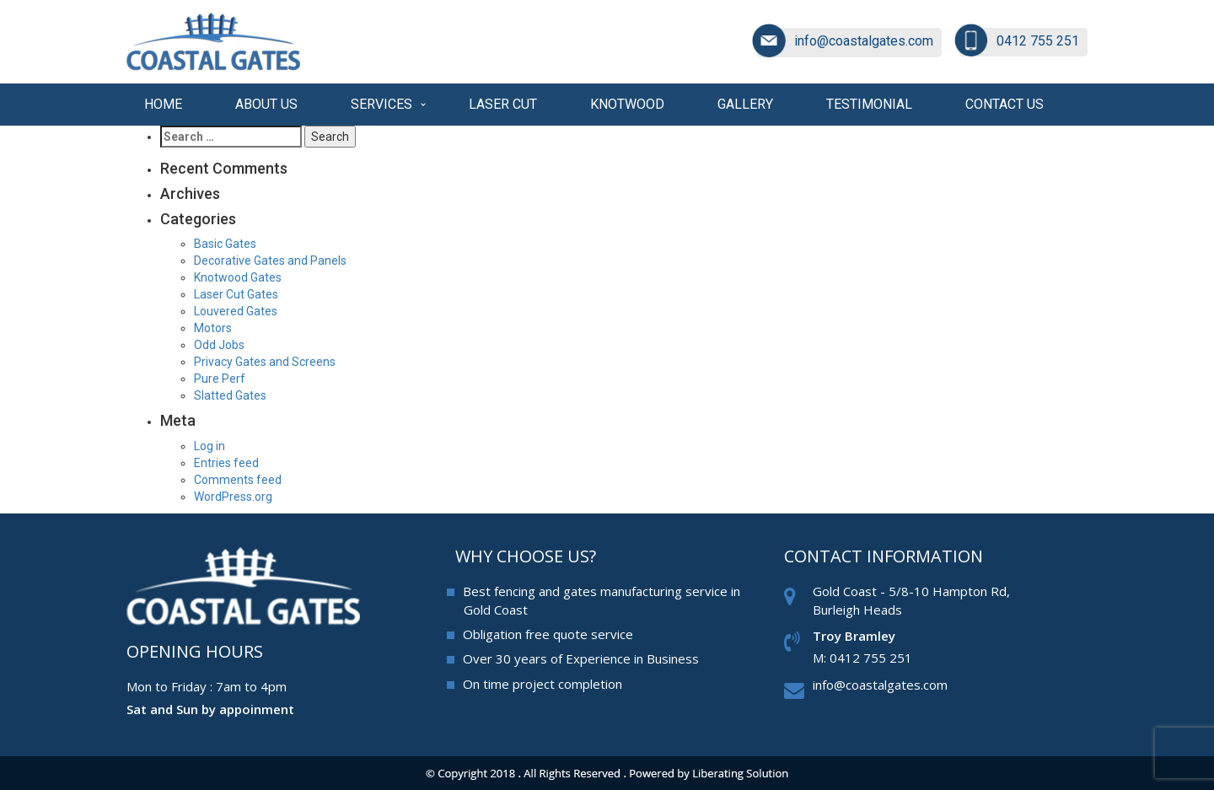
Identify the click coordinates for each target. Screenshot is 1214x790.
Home (163, 104)
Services (381, 104)
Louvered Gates (235, 311)
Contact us (1004, 104)
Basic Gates (225, 243)
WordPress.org (233, 496)
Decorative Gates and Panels (270, 260)
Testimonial (869, 104)
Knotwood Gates (238, 277)
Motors (213, 328)
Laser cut (503, 104)
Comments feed (238, 479)
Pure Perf (219, 378)
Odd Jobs (219, 345)
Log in (209, 446)
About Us (266, 104)
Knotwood (627, 104)
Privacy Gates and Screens (265, 361)
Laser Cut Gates (236, 294)
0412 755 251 (1037, 41)
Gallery (745, 104)
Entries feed (226, 463)
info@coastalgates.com (863, 41)
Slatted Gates (230, 395)
